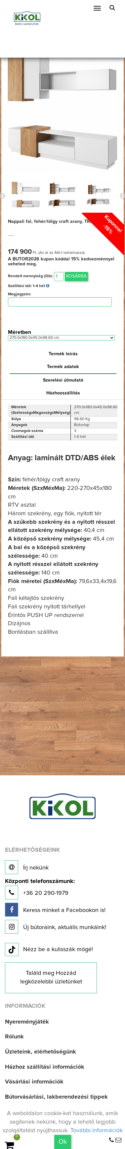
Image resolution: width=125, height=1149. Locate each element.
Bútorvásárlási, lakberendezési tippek (56, 1097)
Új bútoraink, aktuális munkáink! (55, 927)
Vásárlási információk (34, 1082)
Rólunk (14, 1037)
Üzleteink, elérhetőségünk (40, 1052)
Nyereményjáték (27, 1022)
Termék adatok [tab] (63, 366)
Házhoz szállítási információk (44, 1067)
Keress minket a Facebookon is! (55, 910)
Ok (63, 1141)
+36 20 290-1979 (40, 889)
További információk (96, 1131)
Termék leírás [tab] (63, 354)
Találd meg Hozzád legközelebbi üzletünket (51, 977)
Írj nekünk (27, 867)
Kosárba (76, 276)
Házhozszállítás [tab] (63, 393)
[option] (25, 194)
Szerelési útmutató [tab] (63, 380)
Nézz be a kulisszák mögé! (49, 950)
